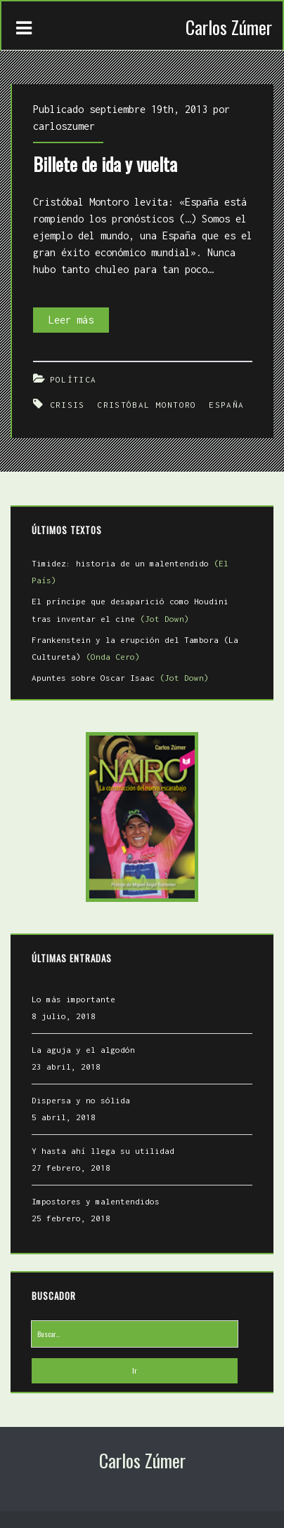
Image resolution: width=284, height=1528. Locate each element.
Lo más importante (73, 999)
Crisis (67, 404)
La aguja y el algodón (83, 1049)
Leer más (79, 320)
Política (73, 379)
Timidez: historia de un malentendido (130, 572)
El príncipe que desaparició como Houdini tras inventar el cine (130, 610)
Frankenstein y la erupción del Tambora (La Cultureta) (135, 648)
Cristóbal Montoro (146, 404)
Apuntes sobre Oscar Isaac (120, 677)
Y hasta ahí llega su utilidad (103, 1150)
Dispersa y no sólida (81, 1100)
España (226, 404)
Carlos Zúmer (229, 27)
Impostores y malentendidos (96, 1201)
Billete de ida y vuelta (105, 164)
